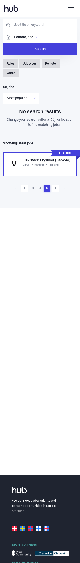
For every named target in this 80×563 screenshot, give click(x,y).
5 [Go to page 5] (47, 188)
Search (40, 49)
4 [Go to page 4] (40, 188)
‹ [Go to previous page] (24, 188)
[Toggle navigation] (71, 8)
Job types (29, 63)
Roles (10, 63)
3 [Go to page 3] (33, 188)
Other (11, 73)
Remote (50, 63)
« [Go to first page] (15, 188)
